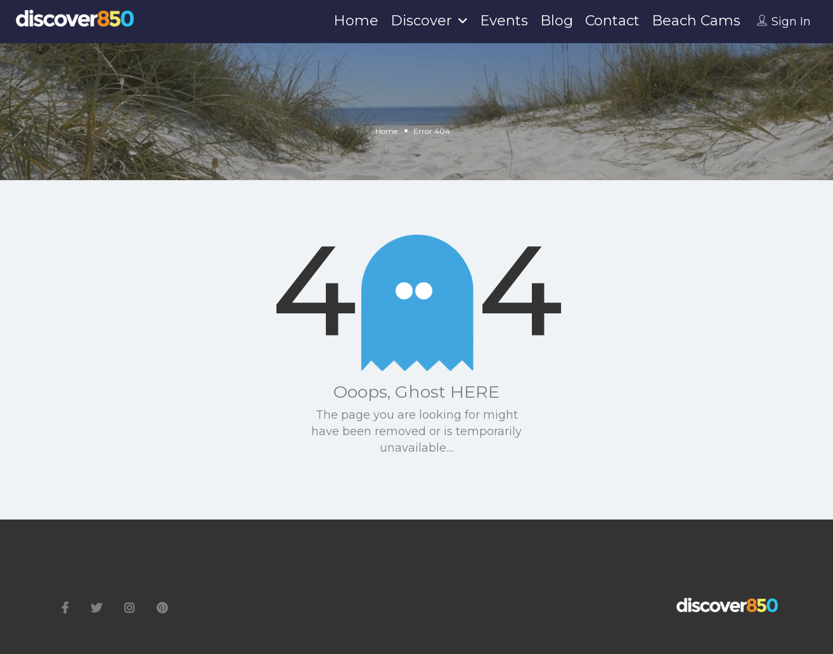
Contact (612, 20)
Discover (421, 20)
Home (355, 20)
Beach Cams (696, 20)
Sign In (791, 22)
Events (504, 20)
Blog (556, 20)
